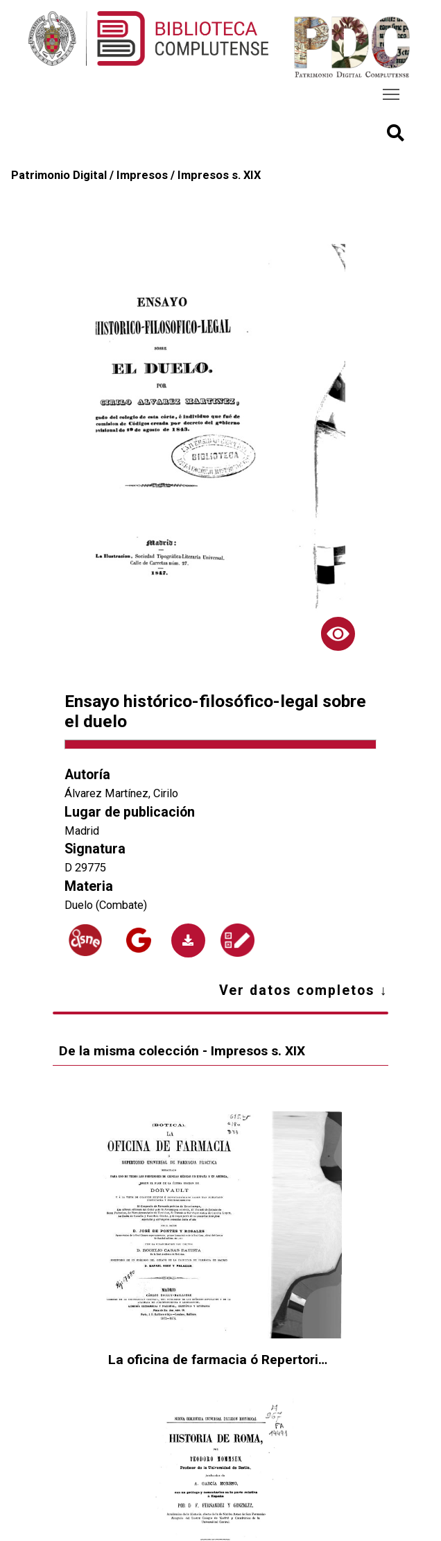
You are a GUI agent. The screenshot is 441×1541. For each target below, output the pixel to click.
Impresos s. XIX (219, 175)
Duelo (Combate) (105, 905)
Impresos (142, 175)
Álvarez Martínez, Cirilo (121, 793)
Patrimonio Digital (59, 175)
